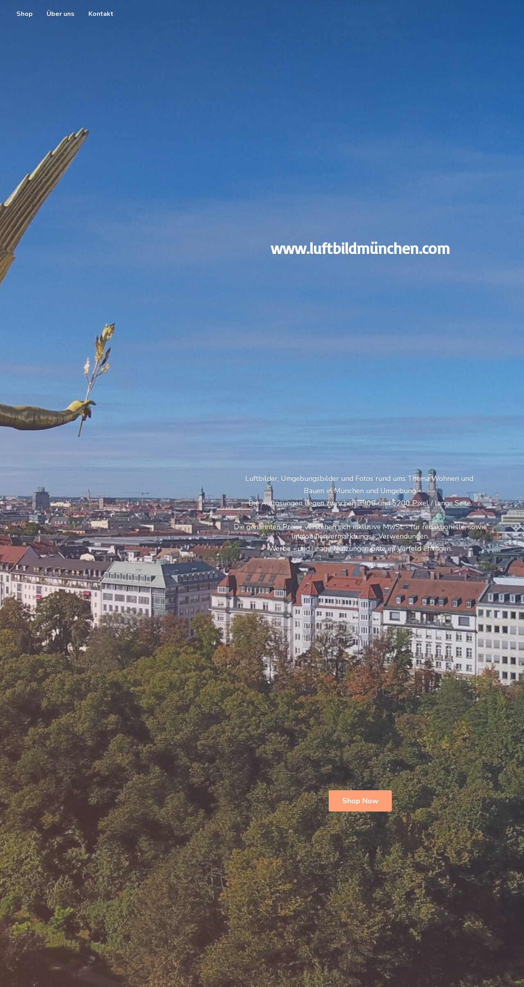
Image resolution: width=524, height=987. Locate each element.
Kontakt (100, 13)
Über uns (61, 13)
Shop (24, 13)
